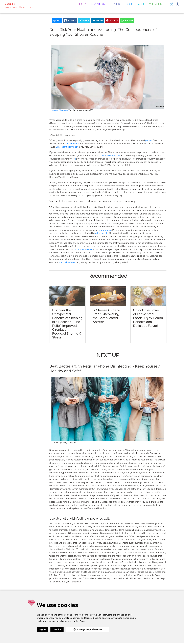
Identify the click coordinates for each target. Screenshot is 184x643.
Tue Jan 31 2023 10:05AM (80, 110)
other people (101, 233)
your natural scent (68, 262)
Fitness (115, 4)
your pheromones (83, 249)
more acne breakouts (109, 155)
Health (82, 4)
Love (141, 4)
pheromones (105, 230)
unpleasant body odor (67, 147)
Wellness (156, 4)
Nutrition (98, 4)
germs (148, 140)
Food (129, 4)
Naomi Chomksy (59, 110)
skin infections (72, 143)
